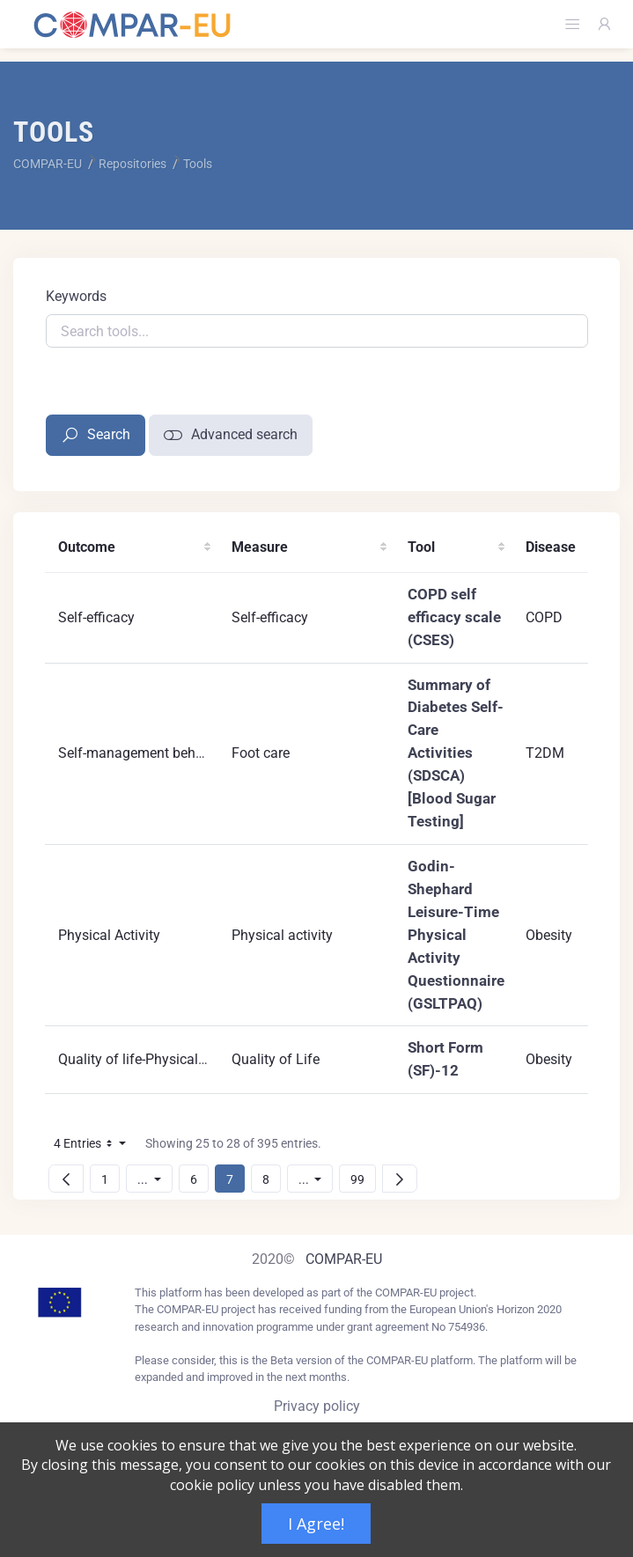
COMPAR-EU (343, 1259)
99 (363, 1178)
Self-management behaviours (149, 753)
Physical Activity (109, 935)
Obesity (549, 935)
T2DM (545, 753)
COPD (544, 617)
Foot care (261, 753)
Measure (260, 547)
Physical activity (282, 935)
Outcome (86, 547)
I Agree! (316, 1523)
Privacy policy (317, 1406)
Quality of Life (276, 1059)
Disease (551, 547)
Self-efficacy (96, 617)
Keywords (76, 296)
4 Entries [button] (95, 1146)
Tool (421, 547)
